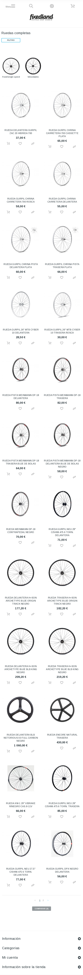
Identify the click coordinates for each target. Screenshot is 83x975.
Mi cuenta (10, 957)
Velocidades (33, 77)
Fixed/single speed (11, 77)
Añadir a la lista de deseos (21, 143)
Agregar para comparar (33, 143)
